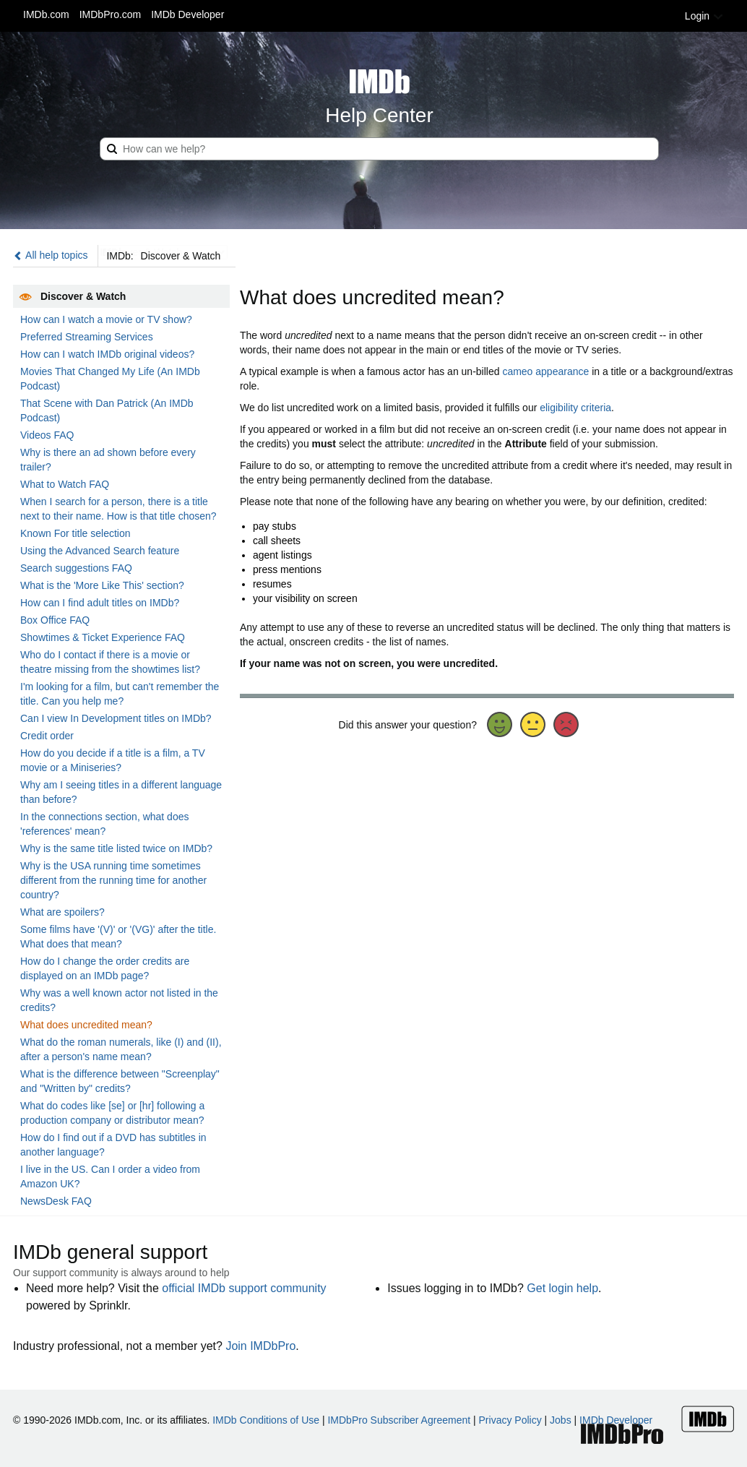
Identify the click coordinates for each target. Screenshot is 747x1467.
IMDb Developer (187, 14)
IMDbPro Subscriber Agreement (398, 1420)
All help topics (50, 255)
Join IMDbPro (260, 1346)
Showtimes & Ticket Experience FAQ (102, 637)
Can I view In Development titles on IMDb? (116, 718)
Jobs (560, 1420)
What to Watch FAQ (64, 484)
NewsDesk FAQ (56, 1201)
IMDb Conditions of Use (265, 1420)
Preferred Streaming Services (86, 337)
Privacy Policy (510, 1420)
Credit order (47, 735)
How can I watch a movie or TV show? (106, 319)
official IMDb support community (244, 1288)
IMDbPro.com (110, 14)
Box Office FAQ (55, 620)
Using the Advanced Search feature (99, 550)
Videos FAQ (47, 435)
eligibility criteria (575, 407)
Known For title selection (75, 533)
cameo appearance (545, 371)
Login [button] (704, 16)
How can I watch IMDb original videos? (107, 354)
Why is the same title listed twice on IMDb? (116, 848)
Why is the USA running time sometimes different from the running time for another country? (113, 880)
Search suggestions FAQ (76, 568)
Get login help (562, 1288)
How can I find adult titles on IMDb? (99, 602)
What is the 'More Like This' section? (102, 585)
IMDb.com (46, 14)
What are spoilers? (62, 912)
